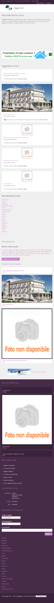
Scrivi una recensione (9, 468)
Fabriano (6, 253)
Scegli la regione (7, 515)
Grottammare (26, 251)
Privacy (14, 493)
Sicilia (3, 230)
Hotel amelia (7, 184)
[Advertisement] (27, 37)
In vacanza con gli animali (10, 474)
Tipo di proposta (7, 521)
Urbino (26, 250)
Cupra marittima (36, 253)
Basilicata (4, 226)
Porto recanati (16, 251)
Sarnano (26, 253)
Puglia (3, 225)
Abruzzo (4, 219)
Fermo (14, 253)
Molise (3, 221)
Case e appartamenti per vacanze (12, 483)
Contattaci (48, 3)
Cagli (45, 253)
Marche (4, 216)
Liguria (3, 202)
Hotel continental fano (10, 160)
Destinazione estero (7, 589)
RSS (14, 600)
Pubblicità (14, 504)
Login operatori (40, 3)
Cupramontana (23, 255)
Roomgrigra (6, 446)
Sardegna (4, 231)
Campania (4, 223)
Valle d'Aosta (5, 199)
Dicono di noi (15, 498)
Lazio (3, 218)
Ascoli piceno (5, 251)
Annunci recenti (7, 477)
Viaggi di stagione (8, 471)
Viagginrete (19, 8)
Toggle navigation (3, 8)
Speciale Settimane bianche (27, 372)
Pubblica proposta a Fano (10, 259)
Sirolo (20, 253)
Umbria (4, 214)
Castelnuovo (6, 390)
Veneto (4, 208)
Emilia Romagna (6, 211)
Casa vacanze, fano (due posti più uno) (15, 137)
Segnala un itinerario (9, 465)
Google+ (6, 600)
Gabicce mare (12, 255)
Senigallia (46, 250)
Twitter (10, 600)
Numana (35, 251)
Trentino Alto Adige (7, 206)
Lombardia (5, 204)
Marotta (43, 251)
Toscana (4, 213)
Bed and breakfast (8, 480)
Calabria (4, 228)
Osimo (3, 255)
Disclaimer (15, 496)
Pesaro (50, 251)
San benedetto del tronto (9, 250)
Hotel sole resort (8, 114)
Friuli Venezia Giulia (7, 209)
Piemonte (4, 201)
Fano (19, 250)
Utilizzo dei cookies (17, 495)
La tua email (6, 527)
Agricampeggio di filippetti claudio (14, 73)
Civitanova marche (36, 250)
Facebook (2, 600)
